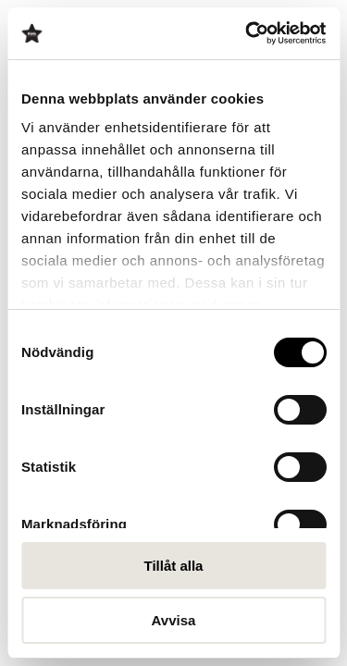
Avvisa (174, 620)
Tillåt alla (174, 566)
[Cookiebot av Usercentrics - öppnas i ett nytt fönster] (247, 33)
